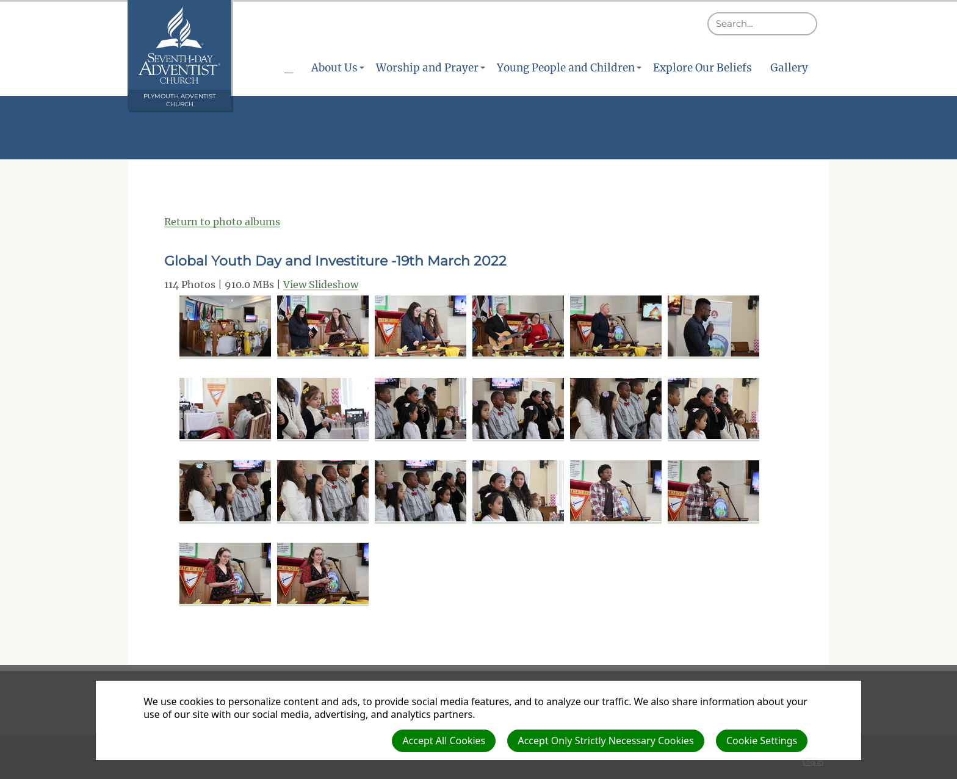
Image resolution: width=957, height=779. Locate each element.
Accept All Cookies (443, 740)
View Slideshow (320, 284)
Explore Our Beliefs (702, 67)
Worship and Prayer (427, 67)
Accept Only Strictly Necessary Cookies (605, 740)
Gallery (789, 67)
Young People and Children (566, 67)
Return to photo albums (222, 222)
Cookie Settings (761, 740)
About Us (334, 67)
